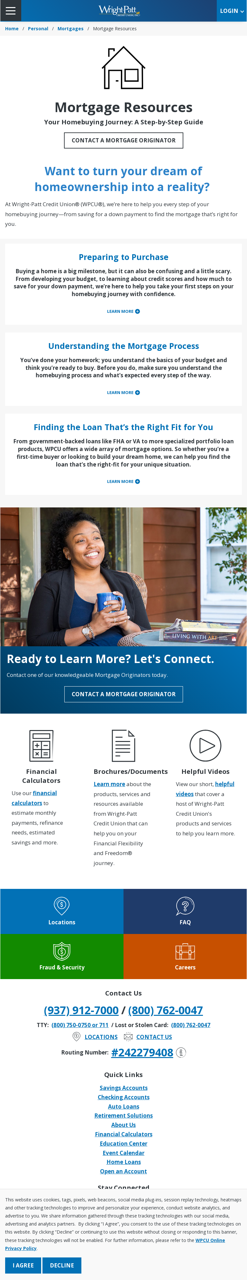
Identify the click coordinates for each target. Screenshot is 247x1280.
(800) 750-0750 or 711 (80, 1025)
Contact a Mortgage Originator (124, 140)
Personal (38, 28)
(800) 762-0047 (165, 1010)
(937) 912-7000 (81, 1010)
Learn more (109, 784)
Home (12, 28)
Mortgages (71, 28)
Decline (62, 1265)
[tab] (123, 311)
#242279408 (148, 1052)
